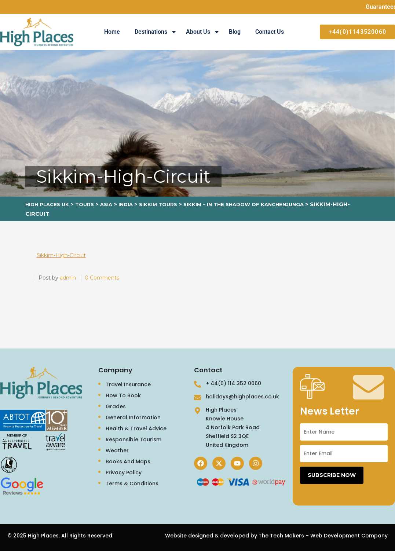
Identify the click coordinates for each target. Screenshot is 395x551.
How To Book (123, 395)
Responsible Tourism (133, 439)
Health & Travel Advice (136, 428)
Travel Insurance (128, 384)
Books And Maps (128, 461)
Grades (116, 406)
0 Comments (102, 277)
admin (68, 277)
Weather (117, 450)
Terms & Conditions (132, 483)
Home (112, 31)
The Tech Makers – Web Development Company (323, 535)
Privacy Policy (124, 472)
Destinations (156, 32)
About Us (203, 32)
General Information (133, 417)
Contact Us (269, 31)
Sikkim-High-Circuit (61, 255)
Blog (235, 31)
